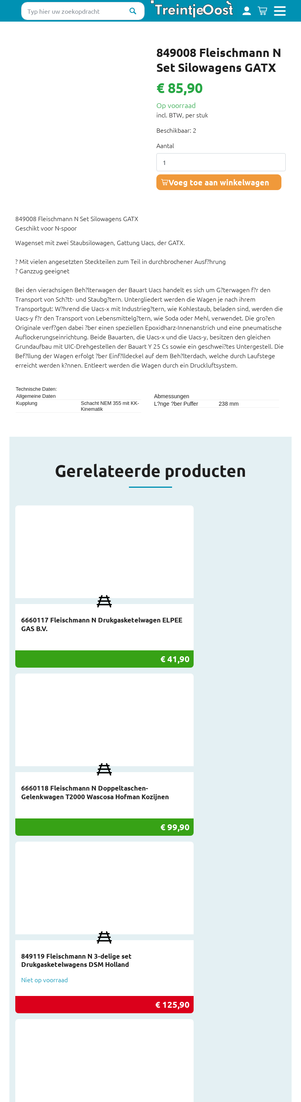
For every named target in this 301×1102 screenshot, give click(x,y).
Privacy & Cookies (39, 1016)
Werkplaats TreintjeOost (49, 1009)
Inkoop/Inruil (33, 976)
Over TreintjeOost (40, 984)
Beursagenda (33, 968)
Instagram (164, 976)
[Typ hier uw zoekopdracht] (83, 11)
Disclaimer (29, 1025)
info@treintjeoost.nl (178, 920)
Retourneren (33, 1000)
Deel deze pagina (158, 1087)
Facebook (163, 968)
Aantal (165, 145)
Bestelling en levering (45, 993)
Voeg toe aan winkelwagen (219, 182)
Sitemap (26, 1033)
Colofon (26, 1041)
